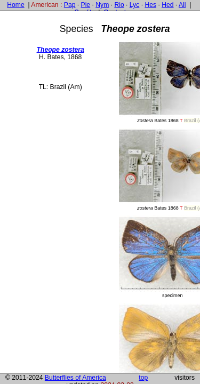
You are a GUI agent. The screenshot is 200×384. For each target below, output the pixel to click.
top (143, 377)
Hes (150, 5)
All (182, 5)
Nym (102, 5)
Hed (167, 5)
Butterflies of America (75, 377)
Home (15, 5)
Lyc (134, 5)
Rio (119, 5)
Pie (86, 5)
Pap (70, 5)
